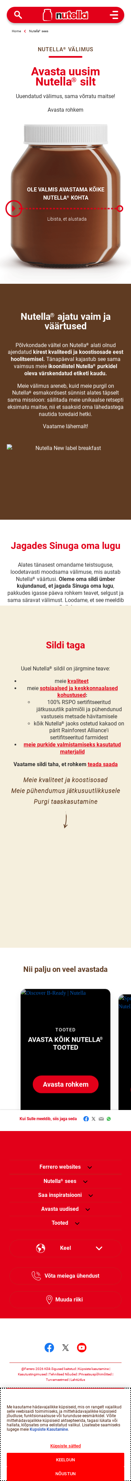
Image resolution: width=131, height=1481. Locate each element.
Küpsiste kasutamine (93, 1369)
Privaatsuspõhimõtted (95, 1374)
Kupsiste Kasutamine (49, 1429)
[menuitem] (60, 1181)
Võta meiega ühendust (72, 1276)
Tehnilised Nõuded (63, 1374)
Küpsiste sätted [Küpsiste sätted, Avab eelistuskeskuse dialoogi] (65, 1445)
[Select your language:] (65, 1248)
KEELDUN (65, 1459)
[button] (89, 1167)
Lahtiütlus (78, 1380)
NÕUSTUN (65, 1473)
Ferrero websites (60, 1167)
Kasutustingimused (32, 1374)
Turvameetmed (57, 1380)
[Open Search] (18, 15)
